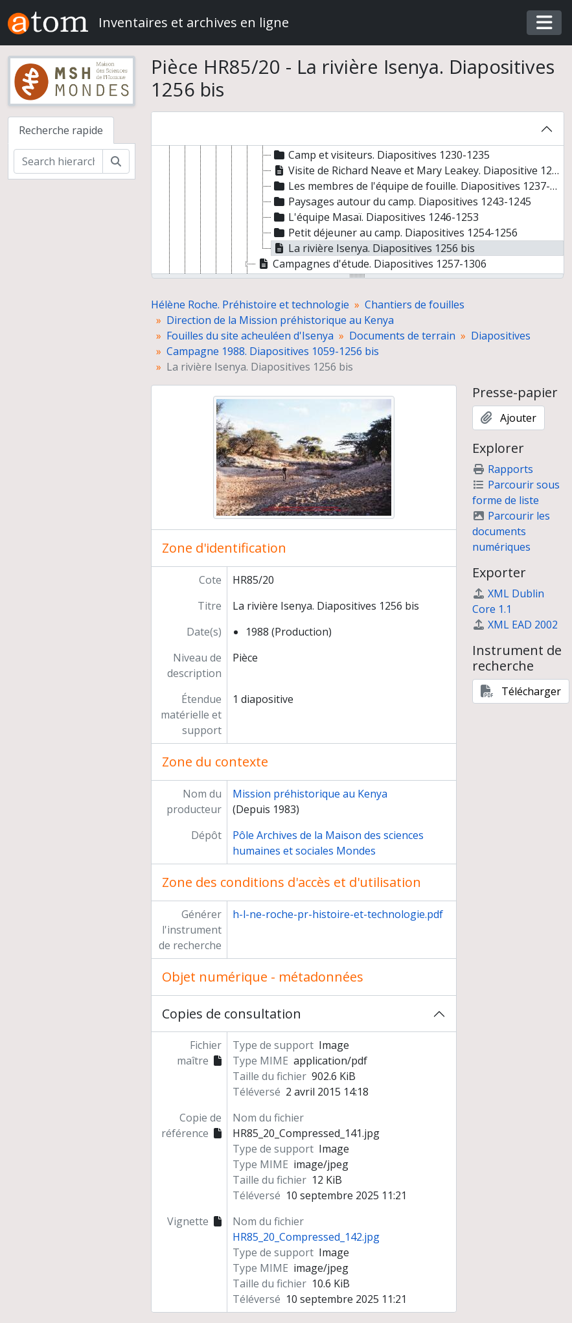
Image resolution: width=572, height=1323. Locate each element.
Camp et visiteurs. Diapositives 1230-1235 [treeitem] (380, 155)
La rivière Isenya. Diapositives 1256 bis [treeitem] (373, 248)
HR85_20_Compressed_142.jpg (306, 1237)
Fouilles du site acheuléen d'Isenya (250, 335)
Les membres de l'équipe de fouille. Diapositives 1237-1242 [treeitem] (417, 186)
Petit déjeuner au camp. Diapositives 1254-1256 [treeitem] (394, 232)
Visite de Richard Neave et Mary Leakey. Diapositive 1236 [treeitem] (417, 170)
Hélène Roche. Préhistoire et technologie (250, 304)
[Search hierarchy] (58, 161)
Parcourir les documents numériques (511, 531)
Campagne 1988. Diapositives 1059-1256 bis (272, 351)
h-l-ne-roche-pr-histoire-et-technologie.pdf (338, 914)
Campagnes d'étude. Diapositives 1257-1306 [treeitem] (371, 263)
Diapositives (501, 335)
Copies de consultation (231, 1013)
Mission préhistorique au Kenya (310, 794)
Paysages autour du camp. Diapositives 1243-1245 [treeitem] (401, 201)
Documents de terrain (402, 335)
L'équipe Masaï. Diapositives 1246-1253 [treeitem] (375, 217)
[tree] (358, 210)
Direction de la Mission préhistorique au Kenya (280, 320)
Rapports (502, 469)
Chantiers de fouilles (414, 304)
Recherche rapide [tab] (61, 130)
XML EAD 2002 (515, 624)
